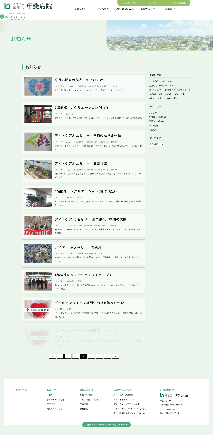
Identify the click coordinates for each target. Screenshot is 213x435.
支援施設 (155, 9)
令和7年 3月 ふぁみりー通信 (163, 99)
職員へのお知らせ (157, 123)
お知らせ (64, 9)
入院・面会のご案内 (109, 9)
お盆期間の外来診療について (162, 86)
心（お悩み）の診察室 (123, 400)
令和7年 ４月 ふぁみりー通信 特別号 (167, 95)
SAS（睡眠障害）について (125, 404)
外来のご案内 (87, 9)
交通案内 (84, 409)
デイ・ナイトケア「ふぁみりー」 (128, 409)
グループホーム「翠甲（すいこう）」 (130, 413)
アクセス (140, 3)
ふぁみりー (154, 114)
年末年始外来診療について (161, 82)
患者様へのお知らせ (158, 118)
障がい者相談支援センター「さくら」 (130, 418)
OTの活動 (153, 127)
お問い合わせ (164, 3)
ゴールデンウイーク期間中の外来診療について (169, 91)
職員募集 (116, 3)
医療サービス (132, 9)
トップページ (20, 395)
